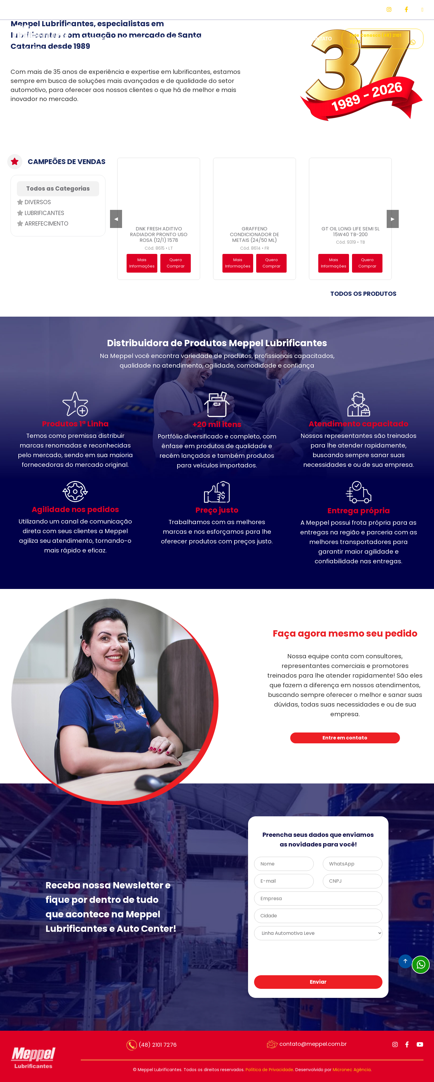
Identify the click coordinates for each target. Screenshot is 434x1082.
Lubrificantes (40, 213)
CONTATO (320, 38)
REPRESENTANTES (254, 38)
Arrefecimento (42, 224)
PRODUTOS (168, 38)
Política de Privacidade (269, 1070)
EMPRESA (96, 38)
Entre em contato (344, 737)
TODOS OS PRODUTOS (363, 293)
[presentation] (334, 958)
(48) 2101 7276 (151, 1045)
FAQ (293, 38)
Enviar (318, 982)
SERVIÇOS (131, 38)
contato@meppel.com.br (307, 1044)
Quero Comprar (176, 263)
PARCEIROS (207, 38)
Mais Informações (142, 263)
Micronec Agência (352, 1070)
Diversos (34, 202)
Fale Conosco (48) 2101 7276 (383, 39)
